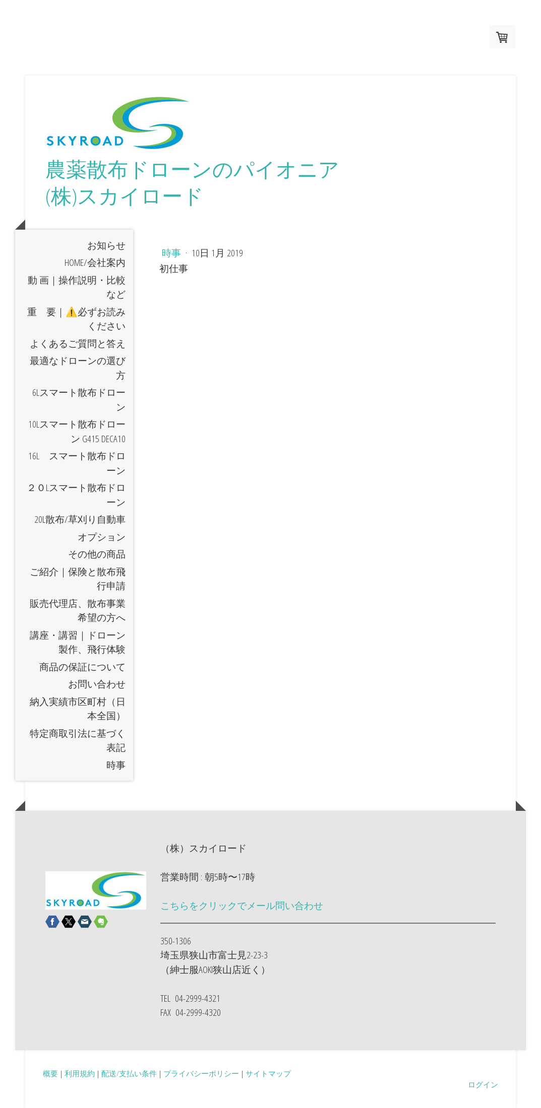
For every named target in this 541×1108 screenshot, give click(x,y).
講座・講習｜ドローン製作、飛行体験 (78, 642)
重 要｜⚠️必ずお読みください (76, 319)
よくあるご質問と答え (78, 343)
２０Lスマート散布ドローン (76, 495)
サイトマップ (268, 1073)
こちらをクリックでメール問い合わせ (241, 905)
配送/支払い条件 (129, 1073)
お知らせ (106, 245)
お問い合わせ (97, 683)
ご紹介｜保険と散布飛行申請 (78, 579)
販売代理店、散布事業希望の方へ (78, 611)
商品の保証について (82, 666)
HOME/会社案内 (95, 262)
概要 (50, 1073)
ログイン (483, 1084)
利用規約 (80, 1073)
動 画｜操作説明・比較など (77, 287)
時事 (116, 765)
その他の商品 (97, 554)
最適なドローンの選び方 (78, 368)
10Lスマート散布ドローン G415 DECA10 (77, 431)
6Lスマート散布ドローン (79, 399)
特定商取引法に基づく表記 (78, 740)
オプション (102, 536)
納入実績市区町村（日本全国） (78, 709)
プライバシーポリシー (201, 1073)
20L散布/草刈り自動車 (80, 519)
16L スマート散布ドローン (77, 463)
